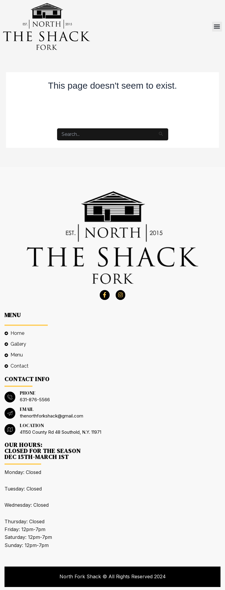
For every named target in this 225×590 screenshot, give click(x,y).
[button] (217, 27)
